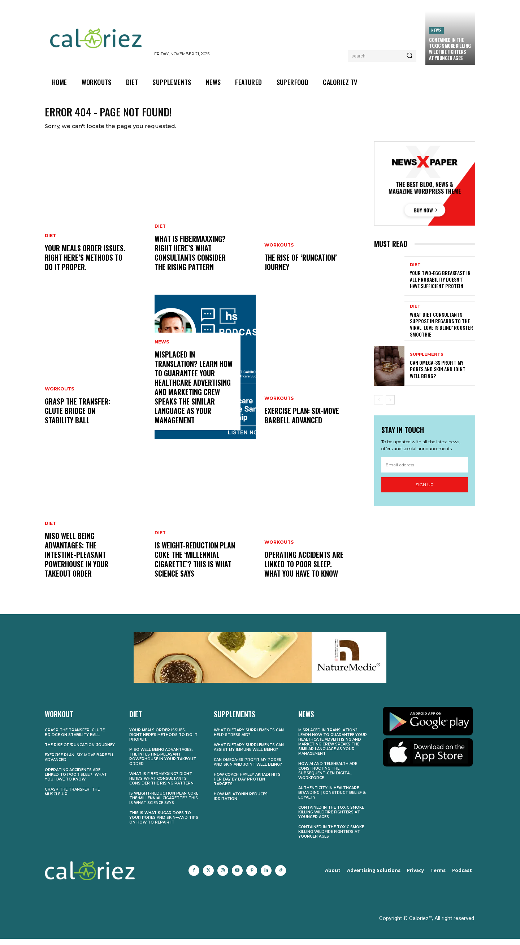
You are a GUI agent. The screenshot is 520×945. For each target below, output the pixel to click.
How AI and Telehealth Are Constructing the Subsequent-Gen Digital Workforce (327, 776)
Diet (50, 242)
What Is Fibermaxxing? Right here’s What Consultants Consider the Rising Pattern (190, 258)
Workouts (59, 395)
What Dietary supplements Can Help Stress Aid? (249, 738)
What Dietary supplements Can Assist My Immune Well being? (249, 753)
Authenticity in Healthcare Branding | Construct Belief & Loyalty (332, 799)
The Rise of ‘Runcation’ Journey (300, 268)
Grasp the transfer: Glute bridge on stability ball (77, 417)
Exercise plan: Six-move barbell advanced (301, 421)
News (436, 30)
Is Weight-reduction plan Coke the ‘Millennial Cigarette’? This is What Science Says (195, 565)
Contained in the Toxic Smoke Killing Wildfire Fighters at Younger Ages (450, 49)
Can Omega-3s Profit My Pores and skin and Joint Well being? (437, 375)
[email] (424, 471)
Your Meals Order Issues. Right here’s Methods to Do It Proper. (85, 263)
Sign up (425, 490)
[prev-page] (378, 406)
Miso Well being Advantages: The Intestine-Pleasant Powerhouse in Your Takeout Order (76, 560)
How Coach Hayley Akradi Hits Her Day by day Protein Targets (247, 785)
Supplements (426, 361)
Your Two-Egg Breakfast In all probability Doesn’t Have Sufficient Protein (440, 285)
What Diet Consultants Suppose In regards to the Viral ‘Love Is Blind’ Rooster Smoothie (441, 330)
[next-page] (390, 406)
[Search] (409, 56)
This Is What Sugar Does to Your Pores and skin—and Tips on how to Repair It (163, 824)
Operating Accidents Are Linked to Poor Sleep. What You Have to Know (303, 570)
